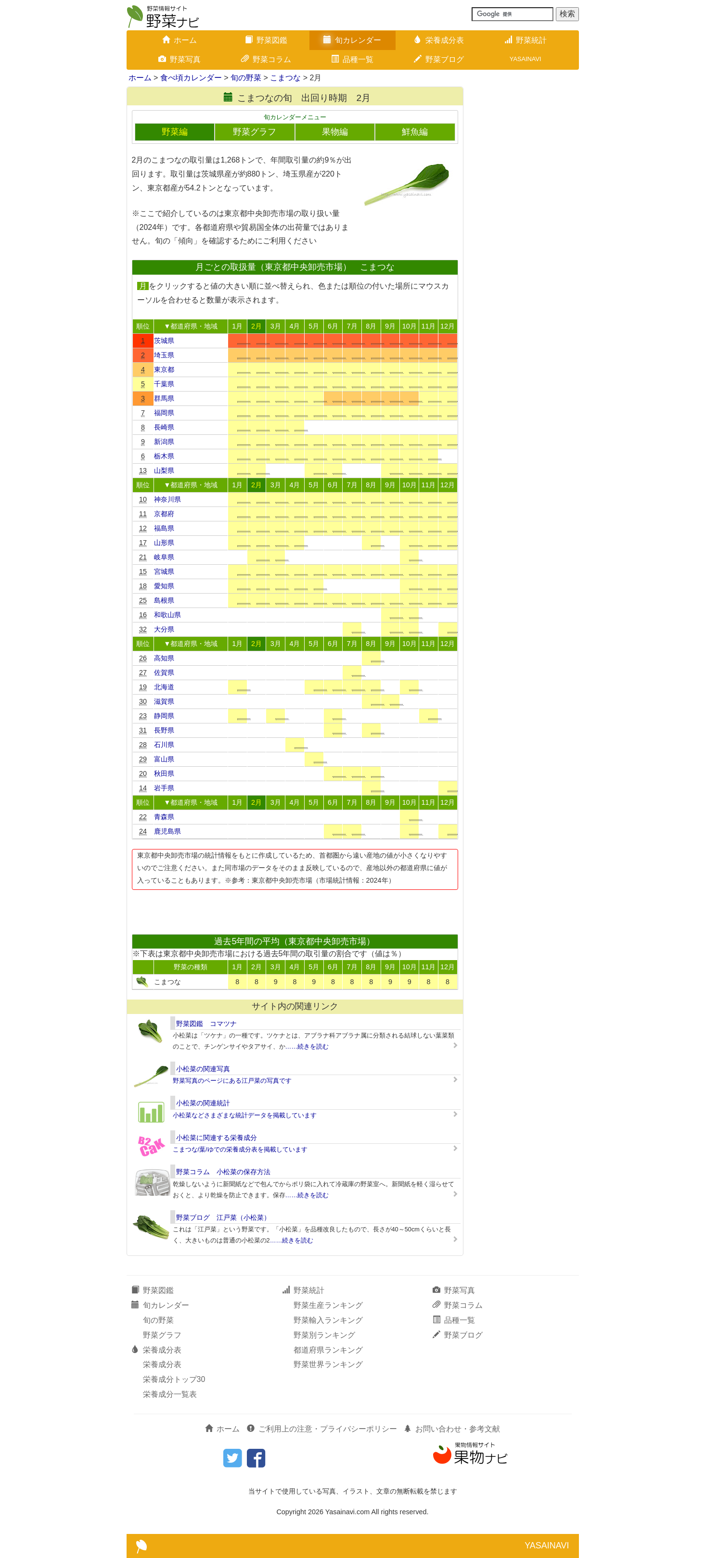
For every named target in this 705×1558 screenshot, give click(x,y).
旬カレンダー (352, 40)
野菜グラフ (254, 132)
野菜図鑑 (266, 40)
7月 (352, 326)
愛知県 (164, 586)
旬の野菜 (246, 78)
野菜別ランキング (324, 1335)
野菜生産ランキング (328, 1305)
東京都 (164, 369)
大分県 (164, 629)
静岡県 (164, 716)
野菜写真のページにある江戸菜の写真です (232, 1080)
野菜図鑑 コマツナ (206, 1023)
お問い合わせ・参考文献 (452, 1429)
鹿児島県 (167, 831)
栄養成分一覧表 (170, 1394)
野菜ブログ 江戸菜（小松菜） (223, 1217)
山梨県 (164, 470)
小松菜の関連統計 (203, 1103)
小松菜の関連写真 (203, 1069)
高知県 (164, 658)
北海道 (164, 687)
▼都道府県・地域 (191, 326)
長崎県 (164, 427)
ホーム (179, 40)
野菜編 (175, 132)
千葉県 (164, 384)
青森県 (164, 817)
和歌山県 (167, 615)
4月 (294, 326)
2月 (256, 326)
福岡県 (164, 413)
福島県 (164, 528)
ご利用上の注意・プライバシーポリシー (322, 1429)
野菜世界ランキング (328, 1364)
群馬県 (164, 398)
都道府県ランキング (328, 1350)
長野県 (164, 730)
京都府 (164, 514)
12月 (447, 326)
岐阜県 (164, 557)
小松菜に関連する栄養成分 (216, 1137)
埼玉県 (164, 355)
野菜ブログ (439, 59)
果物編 (335, 132)
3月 (275, 326)
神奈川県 (167, 499)
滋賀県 (164, 701)
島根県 (164, 600)
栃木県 (164, 456)
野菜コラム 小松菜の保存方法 (223, 1172)
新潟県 (164, 441)
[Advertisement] (294, 909)
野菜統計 (525, 40)
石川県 (164, 744)
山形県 (164, 542)
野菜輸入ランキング (328, 1320)
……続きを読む (307, 1046)
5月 (313, 326)
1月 (237, 326)
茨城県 (164, 340)
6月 (333, 326)
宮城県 (164, 571)
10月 (409, 326)
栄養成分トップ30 (174, 1379)
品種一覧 (352, 59)
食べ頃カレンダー (191, 78)
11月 (428, 326)
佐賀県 (164, 672)
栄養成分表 (439, 40)
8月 (371, 326)
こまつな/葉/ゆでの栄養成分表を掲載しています (240, 1149)
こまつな (285, 78)
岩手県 (164, 788)
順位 (143, 326)
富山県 (164, 759)
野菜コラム (266, 59)
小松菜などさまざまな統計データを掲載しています (245, 1115)
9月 (390, 326)
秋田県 (164, 773)
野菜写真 (179, 59)
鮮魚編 (415, 132)
